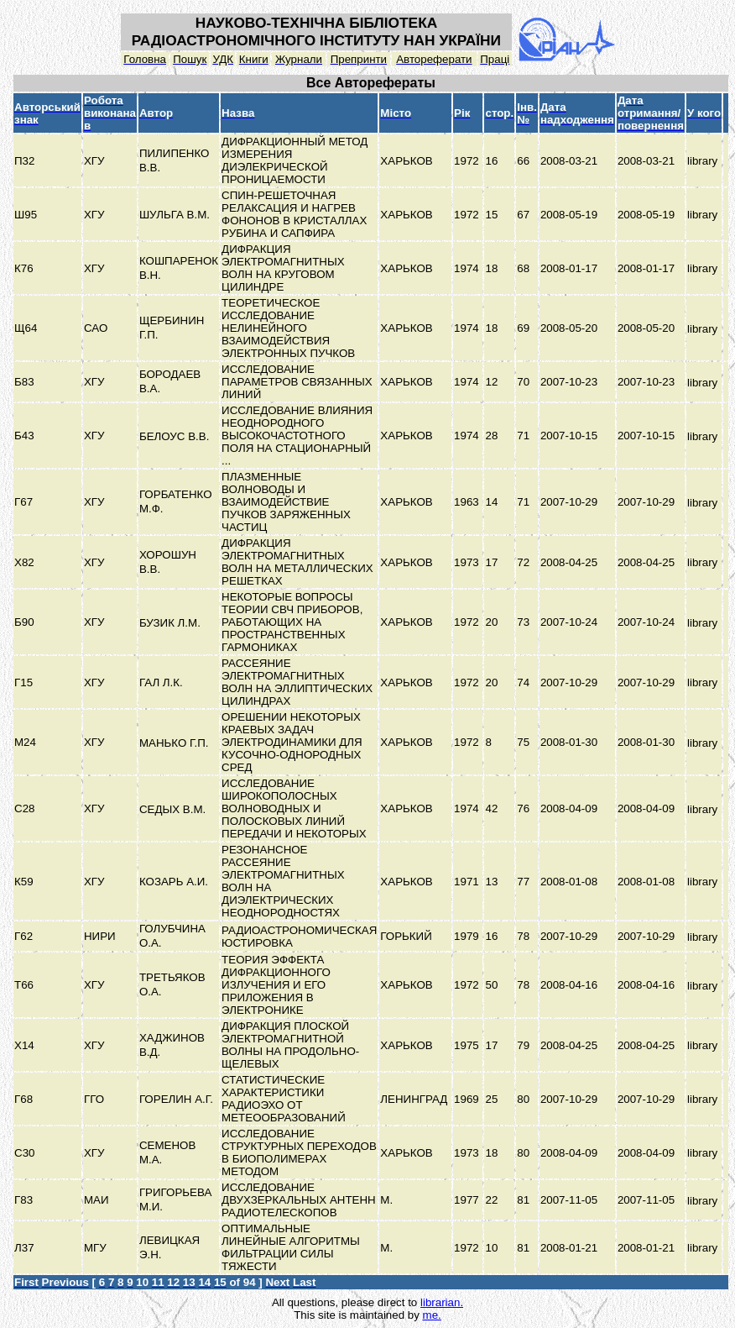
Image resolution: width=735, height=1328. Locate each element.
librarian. (441, 1302)
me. (432, 1315)
